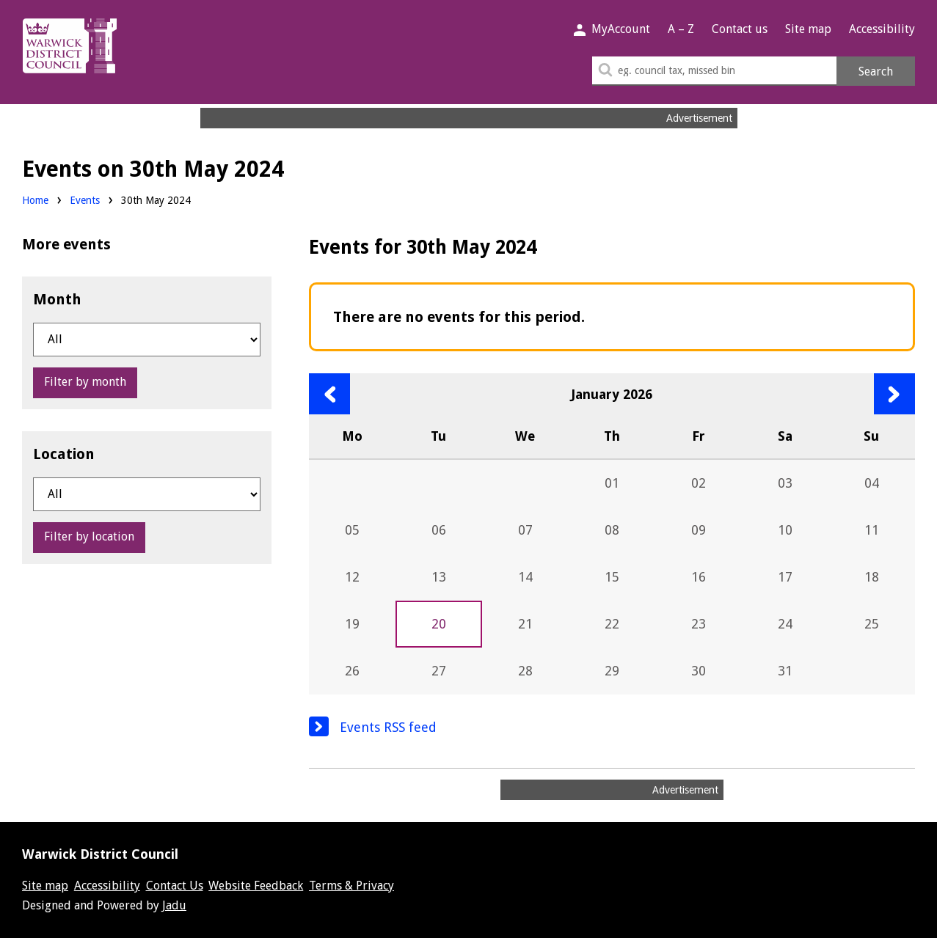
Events (85, 200)
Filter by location (89, 536)
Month (57, 299)
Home (35, 200)
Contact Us (174, 886)
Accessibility (882, 29)
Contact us (740, 29)
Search (875, 71)
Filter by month (85, 382)
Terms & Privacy (351, 886)
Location (64, 454)
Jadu (174, 905)
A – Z (681, 29)
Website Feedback (255, 886)
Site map (808, 29)
